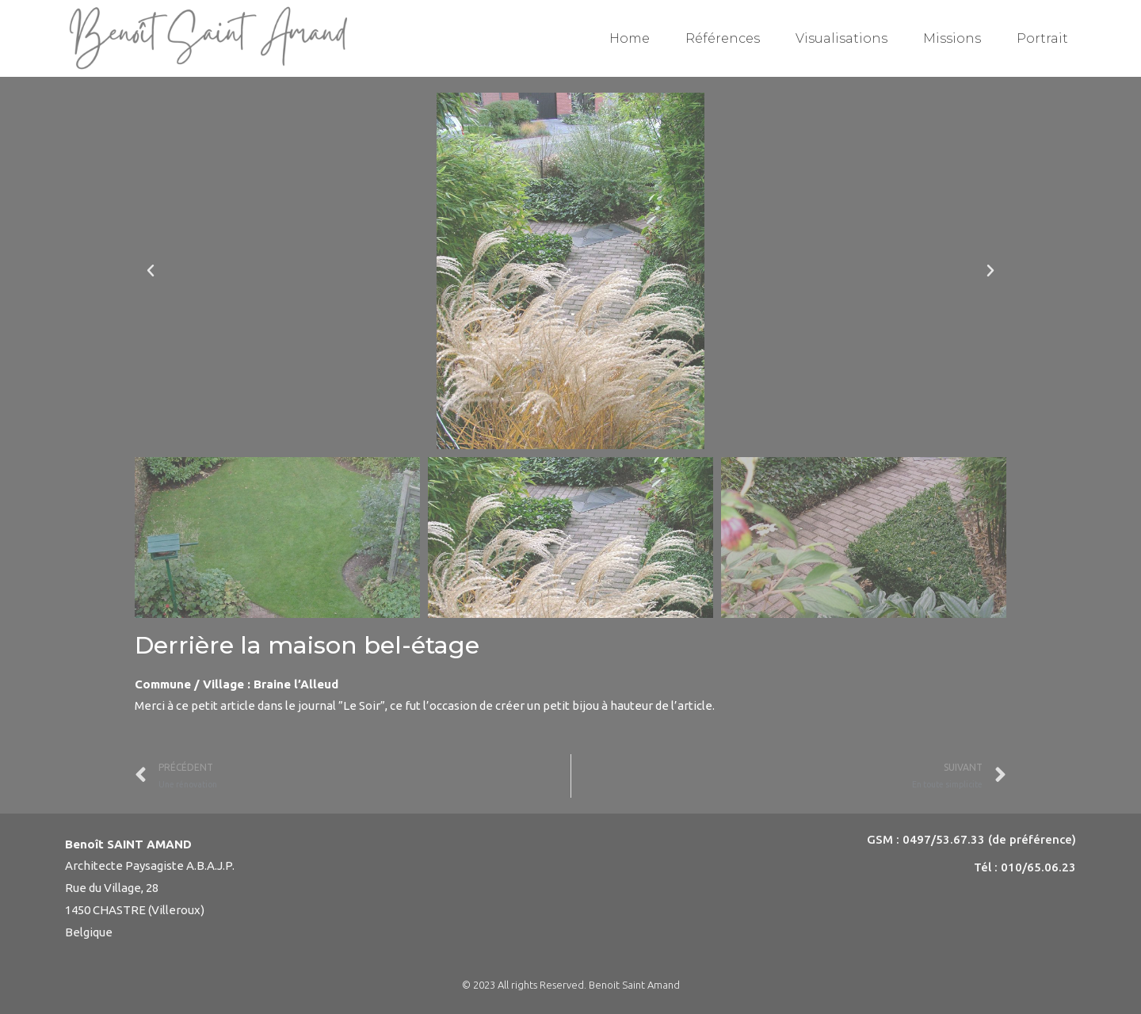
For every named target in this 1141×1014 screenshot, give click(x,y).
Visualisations (841, 38)
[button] (150, 271)
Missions (952, 38)
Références (722, 38)
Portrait (1042, 38)
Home (629, 38)
